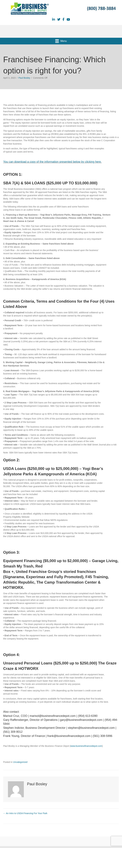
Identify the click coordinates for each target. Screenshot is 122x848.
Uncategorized (20, 762)
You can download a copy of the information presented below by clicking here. (52, 161)
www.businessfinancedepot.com (86, 746)
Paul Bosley (24, 78)
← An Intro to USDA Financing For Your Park (25, 813)
